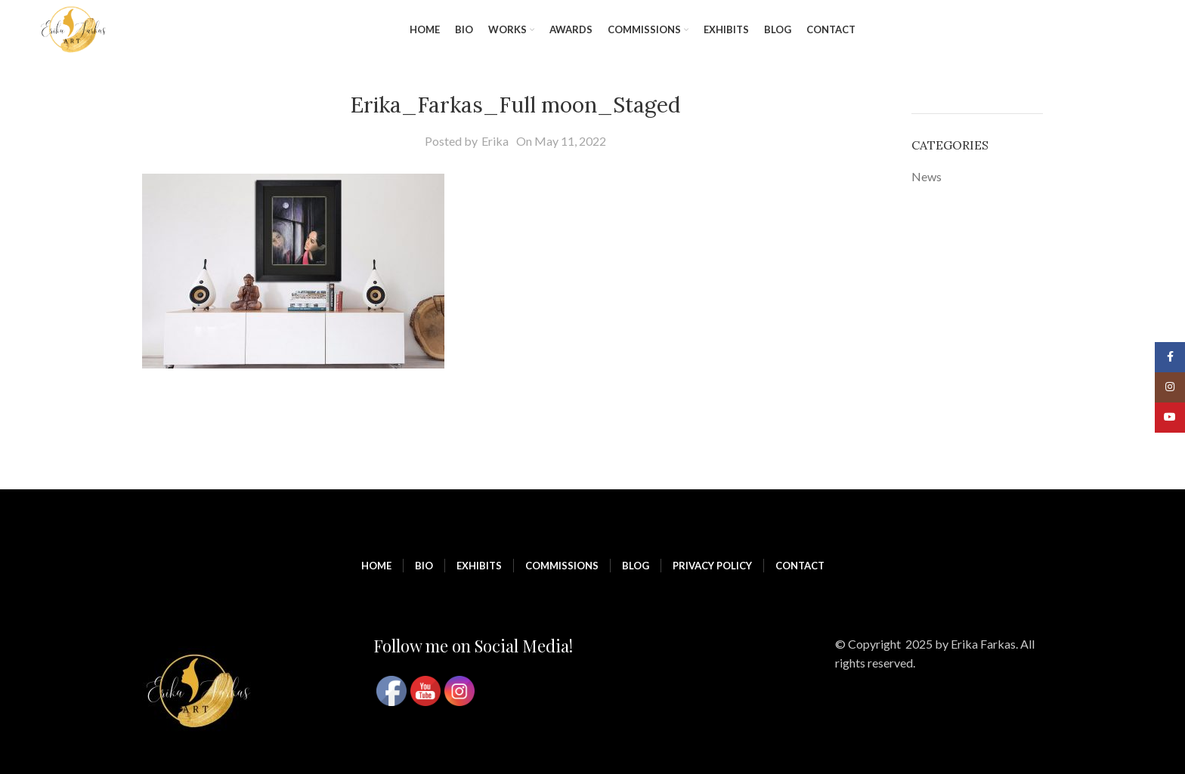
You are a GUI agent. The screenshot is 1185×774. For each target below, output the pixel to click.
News (926, 176)
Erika (495, 141)
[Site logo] (73, 28)
